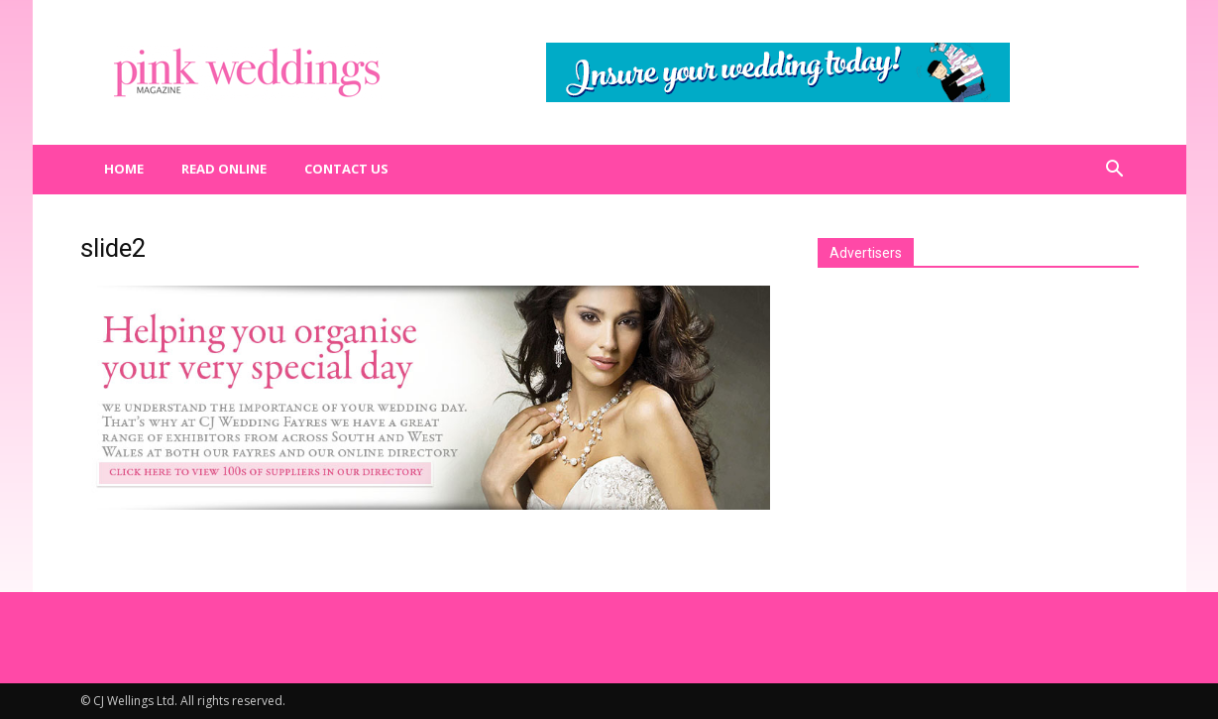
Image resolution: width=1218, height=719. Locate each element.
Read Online (224, 169)
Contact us (346, 169)
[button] (1115, 169)
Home (124, 169)
